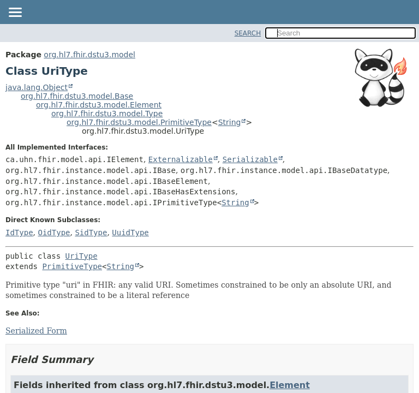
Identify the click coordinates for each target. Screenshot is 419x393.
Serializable (250, 159)
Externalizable (180, 159)
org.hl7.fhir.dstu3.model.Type (107, 113)
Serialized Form (36, 330)
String (229, 122)
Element (290, 385)
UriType (81, 256)
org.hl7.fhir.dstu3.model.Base (77, 96)
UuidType (130, 232)
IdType (19, 232)
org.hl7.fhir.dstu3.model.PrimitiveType (139, 122)
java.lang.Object (36, 87)
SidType (91, 232)
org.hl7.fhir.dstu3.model (89, 54)
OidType (54, 232)
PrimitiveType (72, 266)
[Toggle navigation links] (14, 13)
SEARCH (248, 33)
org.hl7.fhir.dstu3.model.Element (98, 104)
